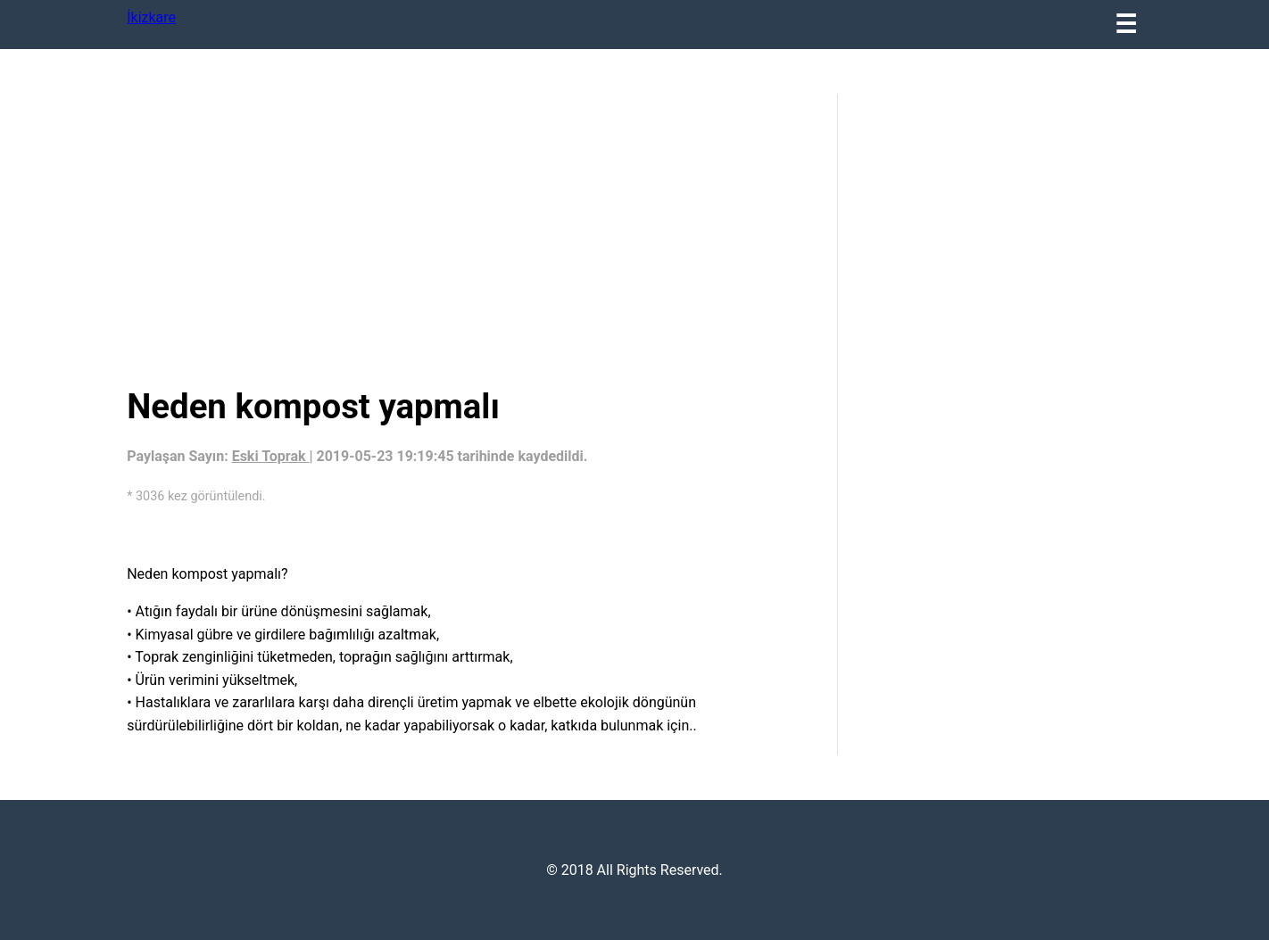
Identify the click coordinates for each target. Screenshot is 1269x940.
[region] (468, 236)
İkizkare (151, 17)
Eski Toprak (271, 456)
